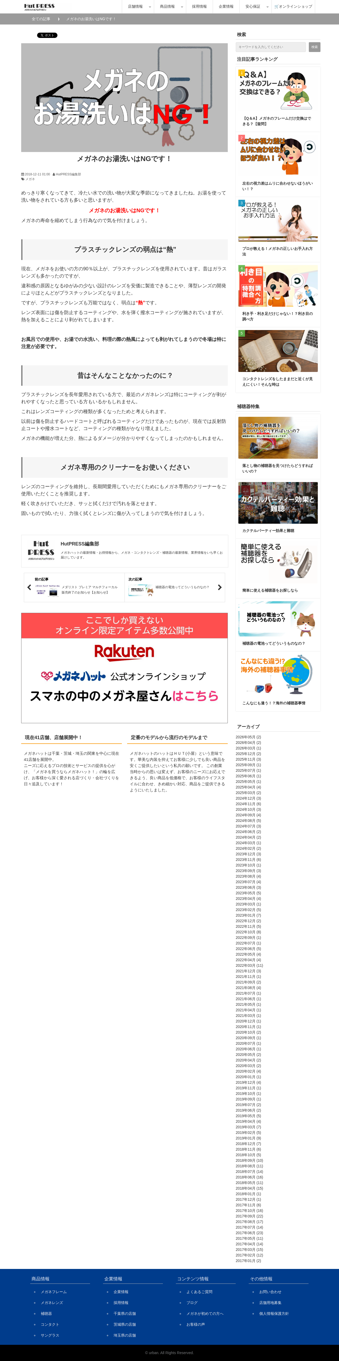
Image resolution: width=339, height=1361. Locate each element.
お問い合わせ (270, 1292)
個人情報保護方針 (274, 1313)
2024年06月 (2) (248, 832)
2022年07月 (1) (248, 943)
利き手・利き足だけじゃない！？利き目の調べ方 (277, 316)
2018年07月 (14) (249, 1171)
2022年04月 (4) (248, 960)
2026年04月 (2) (248, 742)
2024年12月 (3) (248, 798)
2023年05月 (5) (248, 893)
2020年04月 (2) (248, 1060)
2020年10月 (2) (248, 1032)
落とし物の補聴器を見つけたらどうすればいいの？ (277, 468)
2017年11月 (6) (248, 1205)
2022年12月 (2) (248, 921)
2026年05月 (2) (248, 737)
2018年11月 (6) (248, 1149)
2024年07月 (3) (248, 826)
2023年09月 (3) (248, 871)
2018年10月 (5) (248, 1155)
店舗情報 (135, 6)
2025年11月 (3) (248, 759)
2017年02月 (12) (249, 1255)
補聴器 (46, 1313)
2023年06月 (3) (248, 887)
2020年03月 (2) (248, 1066)
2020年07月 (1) (248, 1043)
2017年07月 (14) (249, 1227)
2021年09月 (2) (248, 982)
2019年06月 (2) (248, 1110)
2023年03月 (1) (248, 904)
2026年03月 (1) (248, 748)
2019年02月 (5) (248, 1132)
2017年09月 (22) (249, 1216)
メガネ (30, 179)
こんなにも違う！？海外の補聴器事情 (273, 703)
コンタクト (50, 1324)
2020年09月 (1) (248, 1038)
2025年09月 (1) (248, 765)
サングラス (50, 1335)
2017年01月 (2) (248, 1261)
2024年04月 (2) (248, 837)
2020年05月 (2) (248, 1054)
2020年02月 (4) (248, 1071)
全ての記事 (41, 19)
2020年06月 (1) (248, 1049)
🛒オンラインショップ (293, 6)
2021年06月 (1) (248, 999)
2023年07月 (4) (248, 882)
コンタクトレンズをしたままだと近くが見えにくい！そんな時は (277, 382)
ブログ (192, 1303)
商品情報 (167, 6)
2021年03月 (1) (248, 1015)
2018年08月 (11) (249, 1166)
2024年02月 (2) (248, 848)
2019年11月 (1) (248, 1088)
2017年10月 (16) (249, 1210)
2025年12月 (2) (248, 754)
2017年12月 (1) (248, 1199)
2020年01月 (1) (248, 1077)
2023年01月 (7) (248, 915)
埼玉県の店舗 (125, 1335)
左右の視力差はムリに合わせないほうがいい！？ (277, 186)
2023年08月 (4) (248, 876)
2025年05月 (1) (248, 781)
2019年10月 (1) (248, 1093)
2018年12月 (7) (248, 1144)
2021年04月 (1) (248, 1010)
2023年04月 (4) (248, 898)
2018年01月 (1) (248, 1194)
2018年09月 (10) (249, 1160)
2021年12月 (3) (248, 971)
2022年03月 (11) (249, 965)
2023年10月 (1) (248, 865)
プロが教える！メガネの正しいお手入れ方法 (277, 251)
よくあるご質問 (199, 1292)
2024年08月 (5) (248, 820)
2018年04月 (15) (249, 1188)
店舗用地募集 (270, 1303)
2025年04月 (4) (248, 787)
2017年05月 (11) (249, 1238)
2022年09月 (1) (248, 937)
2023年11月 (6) (248, 859)
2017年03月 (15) (249, 1249)
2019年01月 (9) (248, 1138)
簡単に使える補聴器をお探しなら (270, 590)
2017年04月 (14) (249, 1244)
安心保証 (253, 6)
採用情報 (199, 6)
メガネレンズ (52, 1303)
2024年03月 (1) (248, 843)
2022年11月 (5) (248, 926)
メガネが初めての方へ (205, 1313)
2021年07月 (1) (248, 993)
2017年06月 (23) (249, 1233)
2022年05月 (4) (248, 954)
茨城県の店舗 (125, 1324)
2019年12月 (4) (248, 1082)
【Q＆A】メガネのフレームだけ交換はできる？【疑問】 (276, 121)
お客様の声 (195, 1324)
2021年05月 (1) (248, 1004)
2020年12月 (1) (248, 1021)
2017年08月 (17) (249, 1222)
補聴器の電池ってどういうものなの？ (273, 643)
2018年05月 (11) (249, 1183)
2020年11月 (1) (248, 1027)
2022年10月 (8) (248, 932)
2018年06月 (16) (249, 1177)
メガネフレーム (54, 1292)
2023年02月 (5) (248, 910)
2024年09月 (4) (248, 815)
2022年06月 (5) (248, 949)
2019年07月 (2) (248, 1105)
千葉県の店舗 (125, 1313)
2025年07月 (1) (248, 770)
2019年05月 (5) (248, 1116)
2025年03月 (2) (248, 793)
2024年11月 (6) (248, 804)
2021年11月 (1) (248, 976)
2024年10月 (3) (248, 809)
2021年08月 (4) (248, 988)
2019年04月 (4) (248, 1121)
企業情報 (226, 6)
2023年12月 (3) (248, 854)
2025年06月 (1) (248, 776)
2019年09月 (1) (248, 1099)
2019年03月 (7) (248, 1127)
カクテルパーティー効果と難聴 (268, 530)
